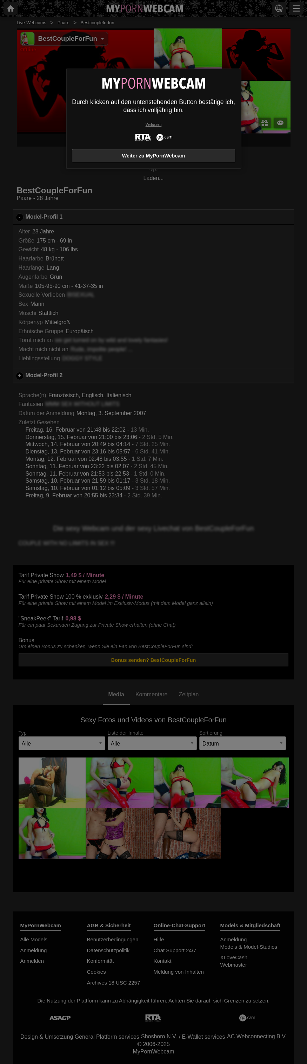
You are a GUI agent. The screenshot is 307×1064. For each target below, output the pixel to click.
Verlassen (154, 125)
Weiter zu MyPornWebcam (153, 156)
